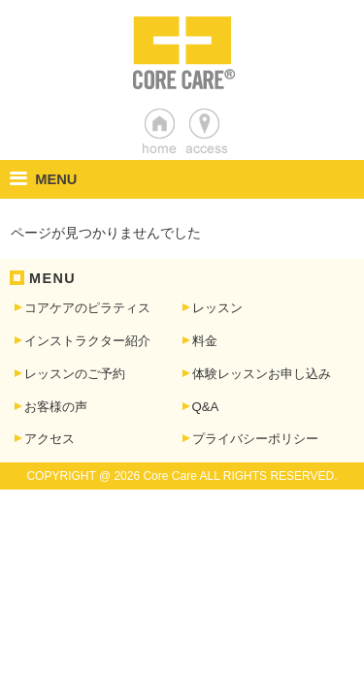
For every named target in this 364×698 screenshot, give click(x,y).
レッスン (217, 308)
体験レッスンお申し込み (261, 373)
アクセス (49, 438)
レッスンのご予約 (74, 373)
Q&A (205, 406)
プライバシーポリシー (255, 438)
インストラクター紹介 (87, 340)
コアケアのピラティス (87, 308)
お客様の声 (55, 406)
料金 (204, 340)
